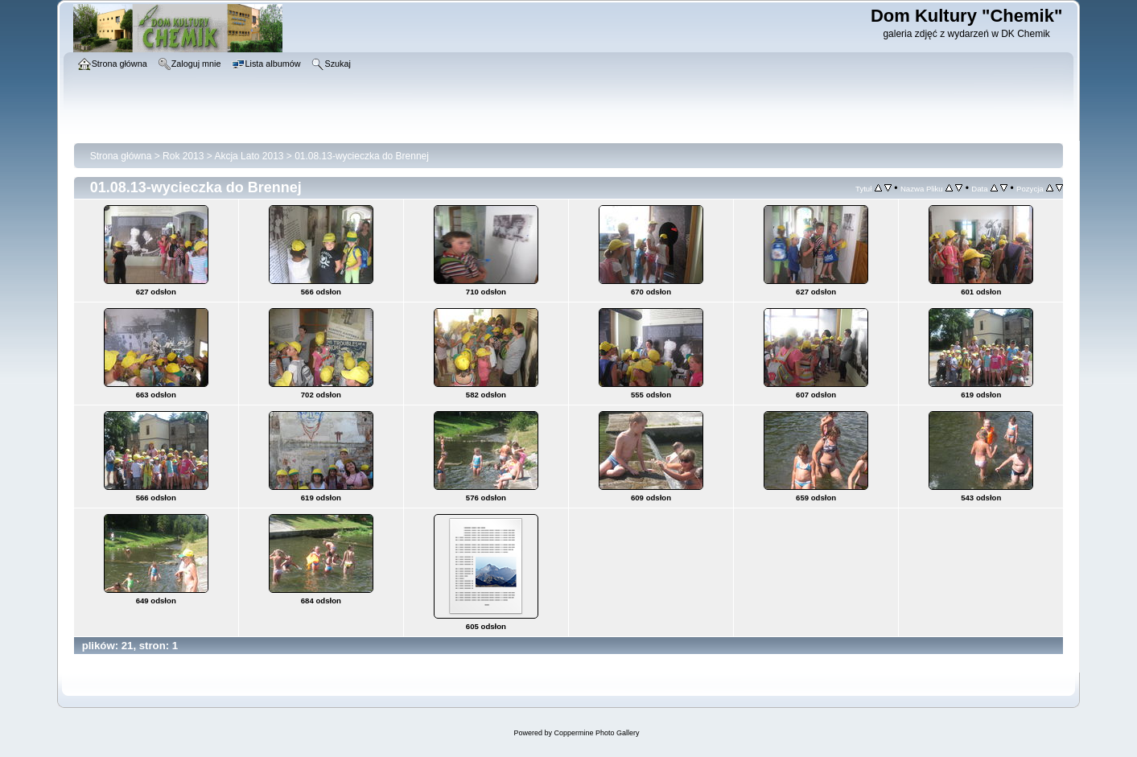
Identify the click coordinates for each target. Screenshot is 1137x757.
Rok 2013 (183, 156)
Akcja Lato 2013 (248, 156)
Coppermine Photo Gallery (596, 733)
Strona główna (121, 156)
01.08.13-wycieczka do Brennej (362, 156)
